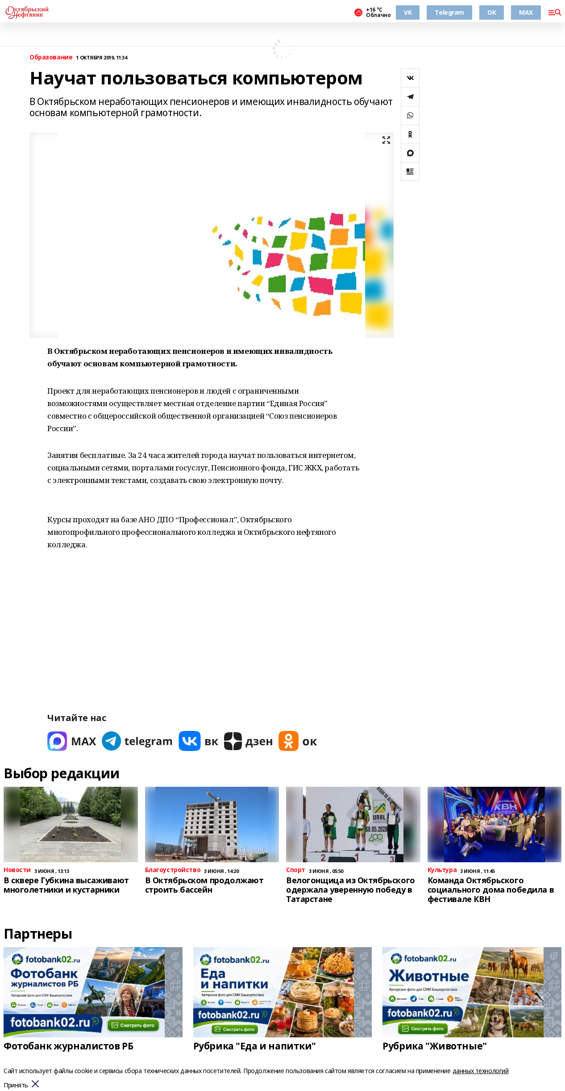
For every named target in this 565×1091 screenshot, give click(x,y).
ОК (491, 12)
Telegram (449, 12)
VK (407, 12)
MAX (526, 12)
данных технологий (481, 1070)
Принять (16, 1085)
